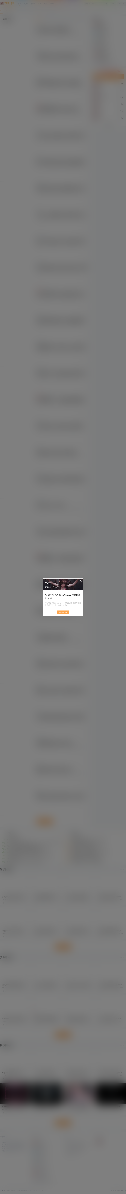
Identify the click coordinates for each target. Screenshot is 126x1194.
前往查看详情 (63, 612)
